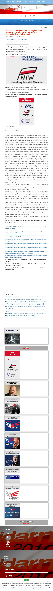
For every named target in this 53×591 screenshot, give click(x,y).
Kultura (26, 1)
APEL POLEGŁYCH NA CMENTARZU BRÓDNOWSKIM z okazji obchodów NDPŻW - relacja (26, 301)
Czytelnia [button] (43, 21)
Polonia (43, 1)
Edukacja (32, 1)
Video (37, 21)
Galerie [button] (11, 24)
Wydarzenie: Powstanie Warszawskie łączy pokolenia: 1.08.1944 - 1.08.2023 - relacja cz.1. (26, 303)
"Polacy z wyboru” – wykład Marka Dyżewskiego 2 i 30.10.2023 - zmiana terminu (24, 317)
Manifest (7, 554)
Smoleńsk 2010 (29, 21)
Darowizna (7, 563)
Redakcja (23, 36)
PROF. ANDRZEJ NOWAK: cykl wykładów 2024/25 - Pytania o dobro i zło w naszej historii (26, 313)
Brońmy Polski (20, 3)
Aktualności (11, 21)
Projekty (44, 27)
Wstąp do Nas (8, 561)
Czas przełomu (20, 39)
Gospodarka (20, 1)
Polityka (9, 1)
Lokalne (14, 3)
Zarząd (6, 558)
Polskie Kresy (29, 3)
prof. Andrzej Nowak (13, 39)
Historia (38, 1)
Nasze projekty (20, 21)
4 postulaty (7, 553)
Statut (6, 556)
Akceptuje (26, 580)
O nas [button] (16, 24)
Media (13, 1)
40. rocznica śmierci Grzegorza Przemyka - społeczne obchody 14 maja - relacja (24, 299)
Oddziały (7, 560)
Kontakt (7, 565)
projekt (8, 39)
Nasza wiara (37, 3)
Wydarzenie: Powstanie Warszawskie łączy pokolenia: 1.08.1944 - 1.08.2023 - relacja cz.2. (26, 304)
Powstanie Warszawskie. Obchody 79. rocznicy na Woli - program (21, 315)
